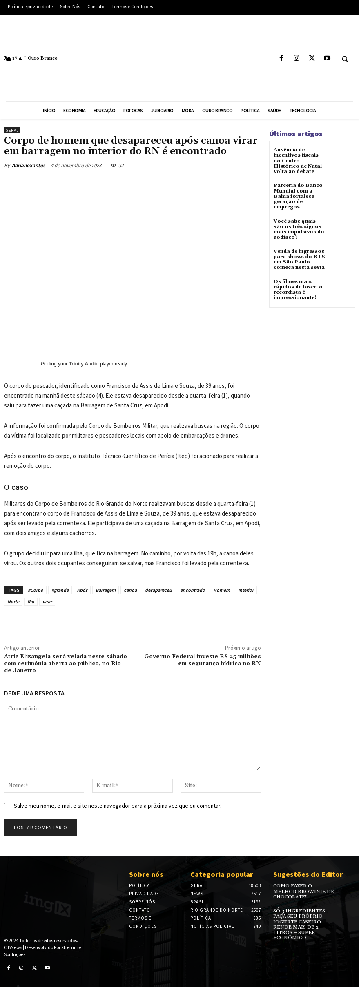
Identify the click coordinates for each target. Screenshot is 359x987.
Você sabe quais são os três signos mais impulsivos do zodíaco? (299, 229)
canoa (130, 590)
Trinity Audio (84, 364)
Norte (13, 601)
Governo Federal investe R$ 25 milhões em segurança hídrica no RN (202, 660)
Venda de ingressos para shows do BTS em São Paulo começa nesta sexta (299, 259)
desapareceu (158, 590)
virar (47, 601)
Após (82, 590)
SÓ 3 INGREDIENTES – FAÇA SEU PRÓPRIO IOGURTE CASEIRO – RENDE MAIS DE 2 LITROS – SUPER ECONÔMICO (301, 924)
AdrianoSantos (28, 165)
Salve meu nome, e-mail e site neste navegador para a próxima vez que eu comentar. (117, 805)
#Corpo (35, 590)
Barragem (106, 590)
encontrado (192, 590)
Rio (30, 601)
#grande (60, 590)
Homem (221, 590)
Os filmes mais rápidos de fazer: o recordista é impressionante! (298, 289)
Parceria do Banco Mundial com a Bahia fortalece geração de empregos (298, 196)
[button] (344, 59)
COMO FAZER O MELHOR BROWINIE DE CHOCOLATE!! (303, 891)
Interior (246, 590)
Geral (12, 130)
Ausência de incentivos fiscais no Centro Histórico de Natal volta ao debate (298, 161)
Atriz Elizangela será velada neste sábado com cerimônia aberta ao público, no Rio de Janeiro (65, 663)
